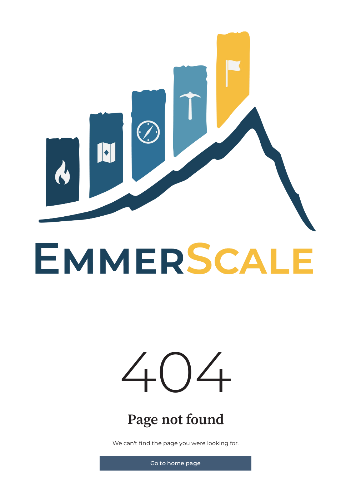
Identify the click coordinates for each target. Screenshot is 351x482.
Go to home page (175, 463)
